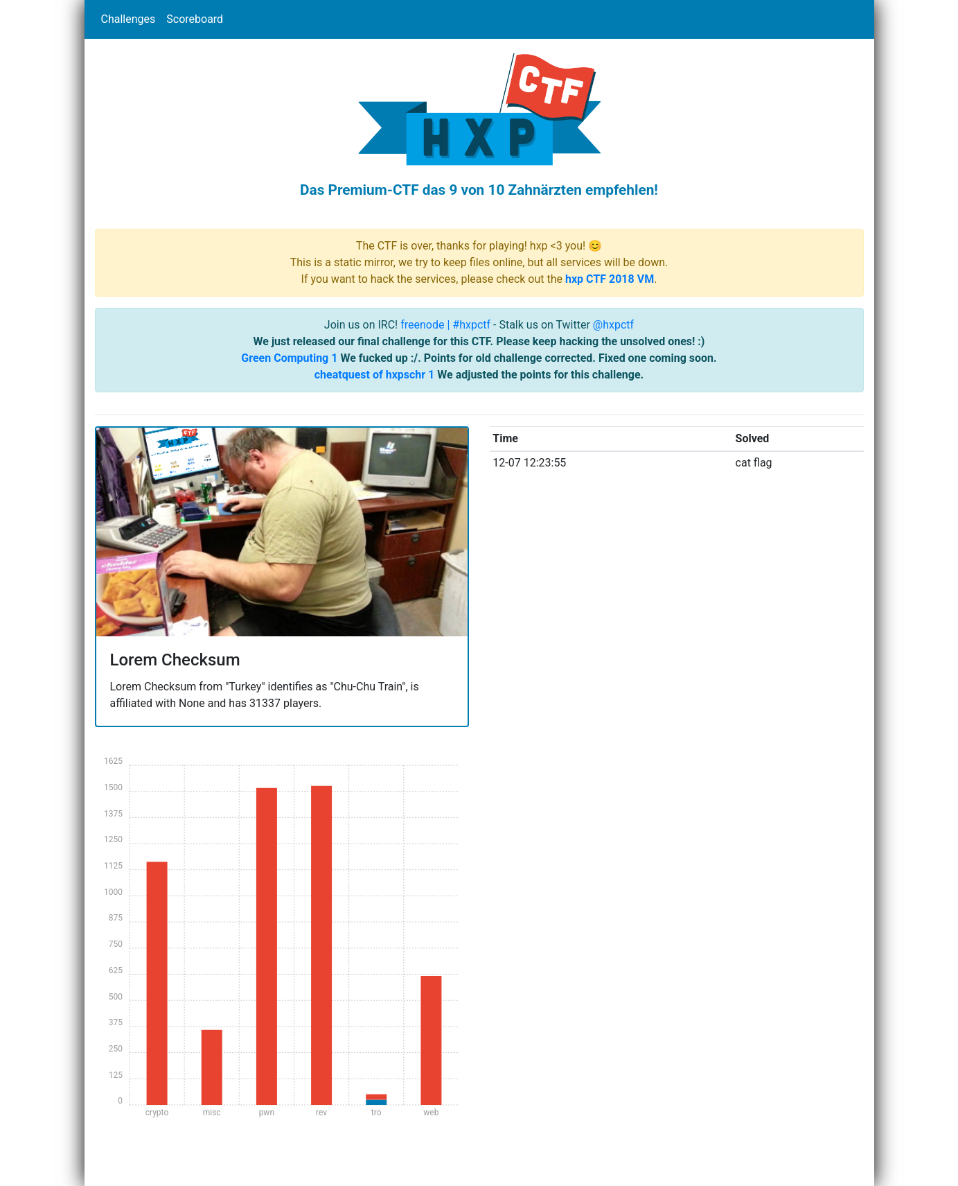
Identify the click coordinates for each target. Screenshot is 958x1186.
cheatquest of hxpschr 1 (374, 374)
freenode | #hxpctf (445, 324)
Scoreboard (194, 19)
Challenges (128, 19)
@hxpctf (613, 324)
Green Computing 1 (289, 358)
